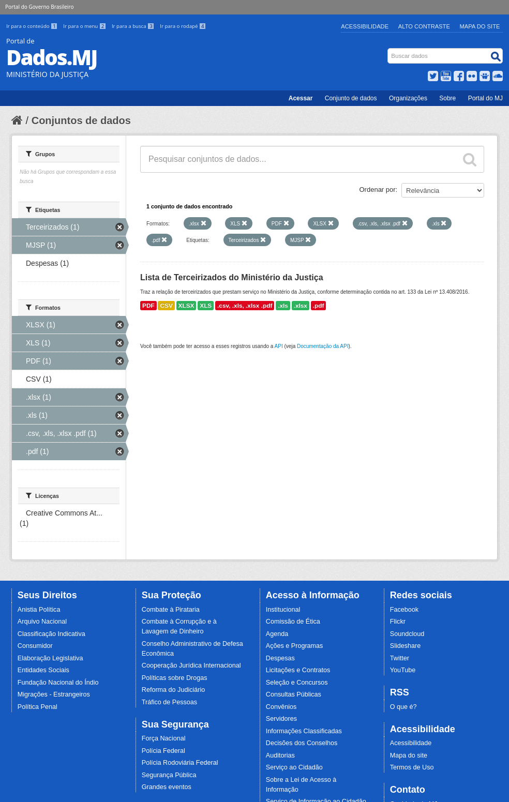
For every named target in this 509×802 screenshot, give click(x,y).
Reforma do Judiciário (173, 689)
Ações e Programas (294, 645)
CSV (166, 305)
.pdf (318, 305)
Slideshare (405, 645)
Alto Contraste (424, 26)
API (279, 346)
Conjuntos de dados (81, 120)
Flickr (398, 621)
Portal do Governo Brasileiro (39, 6)
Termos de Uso (412, 767)
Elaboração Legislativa (50, 658)
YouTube (403, 670)
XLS (206, 305)
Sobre (447, 98)
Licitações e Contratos (298, 670)
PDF (148, 305)
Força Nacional (164, 738)
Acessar (301, 98)
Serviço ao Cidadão (294, 767)
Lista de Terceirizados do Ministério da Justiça (231, 277)
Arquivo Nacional (42, 621)
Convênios (281, 706)
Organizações (408, 98)
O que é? (403, 706)
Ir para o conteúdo (32, 26)
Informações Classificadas (304, 731)
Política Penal (37, 706)
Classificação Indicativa (51, 634)
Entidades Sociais (43, 670)
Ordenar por (378, 189)
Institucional (283, 609)
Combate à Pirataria (171, 609)
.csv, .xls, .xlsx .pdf (244, 305)
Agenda (277, 634)
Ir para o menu (85, 26)
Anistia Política (39, 609)
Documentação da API (323, 346)
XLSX (186, 305)
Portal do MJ (485, 98)
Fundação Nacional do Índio (58, 682)
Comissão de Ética (293, 621)
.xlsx (300, 305)
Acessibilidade (364, 26)
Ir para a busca (134, 26)
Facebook (404, 609)
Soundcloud (407, 634)
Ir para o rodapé (183, 26)
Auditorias (280, 755)
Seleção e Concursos (297, 682)
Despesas (280, 658)
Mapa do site (408, 755)
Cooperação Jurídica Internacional (191, 665)
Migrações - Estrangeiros (54, 694)
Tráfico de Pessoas (169, 702)
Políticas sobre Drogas (174, 678)
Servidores (281, 718)
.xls (283, 305)
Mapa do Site (480, 26)
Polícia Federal (163, 750)
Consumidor (35, 645)
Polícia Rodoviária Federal (180, 762)
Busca (388, 50)
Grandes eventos (166, 787)
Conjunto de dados (351, 98)
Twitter (399, 658)
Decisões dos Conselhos (302, 743)
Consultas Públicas (293, 694)
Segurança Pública (169, 775)
